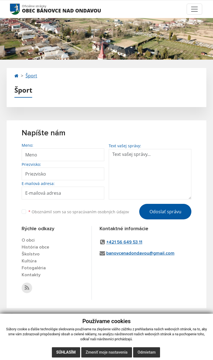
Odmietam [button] (147, 352)
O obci (28, 240)
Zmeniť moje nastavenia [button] (107, 352)
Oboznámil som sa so (78, 211)
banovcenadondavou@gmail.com (140, 253)
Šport (31, 76)
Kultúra (29, 261)
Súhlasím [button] (66, 352)
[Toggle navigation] (194, 9)
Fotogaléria (34, 268)
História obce (35, 247)
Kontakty (31, 275)
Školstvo (31, 254)
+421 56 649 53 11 (124, 242)
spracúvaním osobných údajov (100, 211)
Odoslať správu (165, 212)
